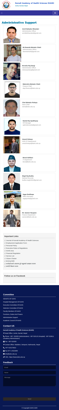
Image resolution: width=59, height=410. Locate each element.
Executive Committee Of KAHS (13, 305)
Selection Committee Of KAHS (13, 308)
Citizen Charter (11, 258)
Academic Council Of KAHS (12, 320)
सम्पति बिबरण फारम (12, 266)
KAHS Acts (10, 251)
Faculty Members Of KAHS (12, 311)
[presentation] (19, 392)
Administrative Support (10, 317)
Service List (10, 256)
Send (29, 399)
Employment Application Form (16, 243)
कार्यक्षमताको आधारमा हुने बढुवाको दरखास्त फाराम (21, 264)
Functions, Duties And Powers (13, 314)
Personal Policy (11, 245)
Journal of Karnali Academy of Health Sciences (22, 240)
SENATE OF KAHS (9, 299)
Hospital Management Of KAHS (13, 302)
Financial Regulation (13, 253)
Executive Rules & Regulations (17, 248)
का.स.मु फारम (10, 261)
